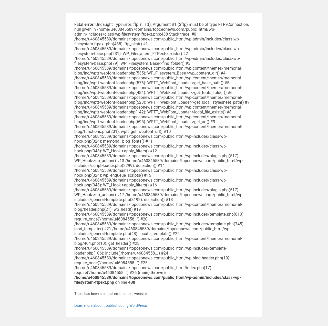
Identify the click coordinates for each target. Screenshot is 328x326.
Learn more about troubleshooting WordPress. (111, 305)
